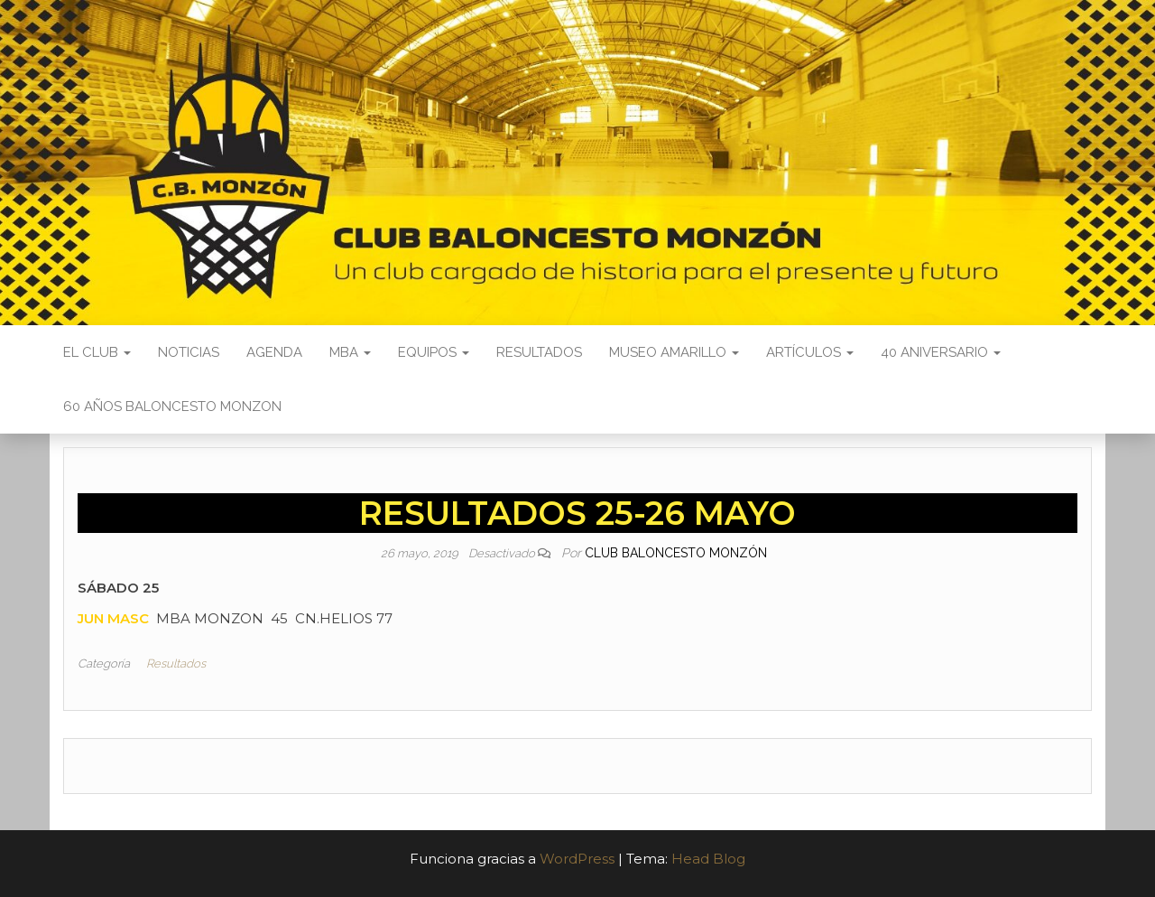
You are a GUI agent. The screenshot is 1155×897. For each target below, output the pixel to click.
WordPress (577, 858)
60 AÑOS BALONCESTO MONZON (172, 406)
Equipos (433, 352)
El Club (97, 352)
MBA (350, 352)
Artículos (810, 352)
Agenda (274, 352)
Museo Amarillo (674, 352)
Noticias (188, 352)
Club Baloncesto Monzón (676, 553)
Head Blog (708, 858)
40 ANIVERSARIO (941, 352)
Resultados (539, 352)
